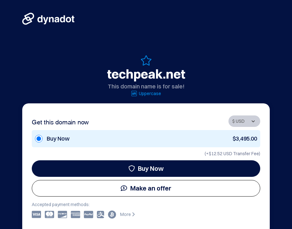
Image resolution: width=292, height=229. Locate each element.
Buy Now (146, 168)
